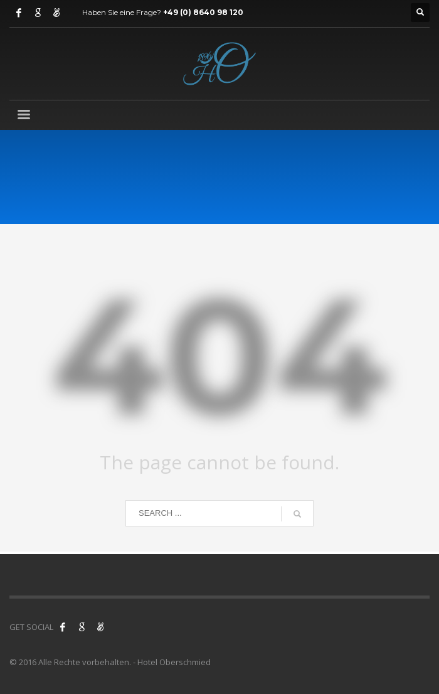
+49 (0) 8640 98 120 (203, 12)
